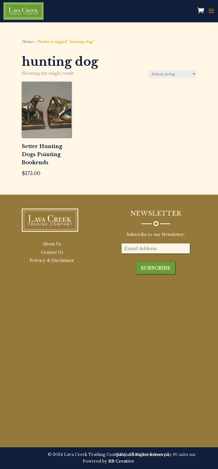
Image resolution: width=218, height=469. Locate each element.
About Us (52, 243)
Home (27, 42)
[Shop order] (172, 74)
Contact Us (52, 252)
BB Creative (121, 461)
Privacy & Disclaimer (52, 260)
